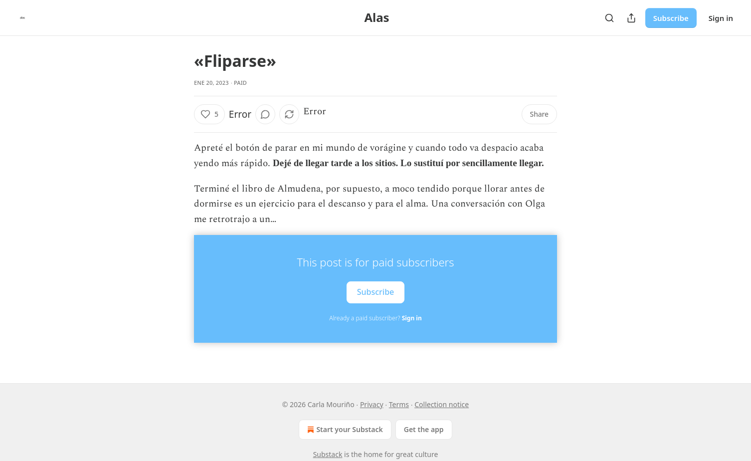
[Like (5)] (209, 114)
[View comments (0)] (265, 114)
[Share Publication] (631, 18)
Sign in (721, 18)
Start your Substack (343, 429)
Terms (399, 404)
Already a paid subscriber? (375, 318)
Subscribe (671, 18)
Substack (328, 454)
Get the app (424, 429)
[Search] (609, 18)
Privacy (371, 404)
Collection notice (441, 404)
